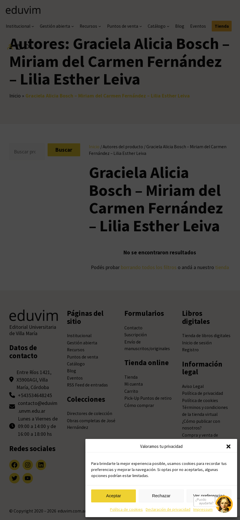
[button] (228, 446)
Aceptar (113, 495)
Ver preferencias (209, 495)
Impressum (203, 509)
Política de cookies (126, 509)
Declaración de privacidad (168, 509)
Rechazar (161, 495)
